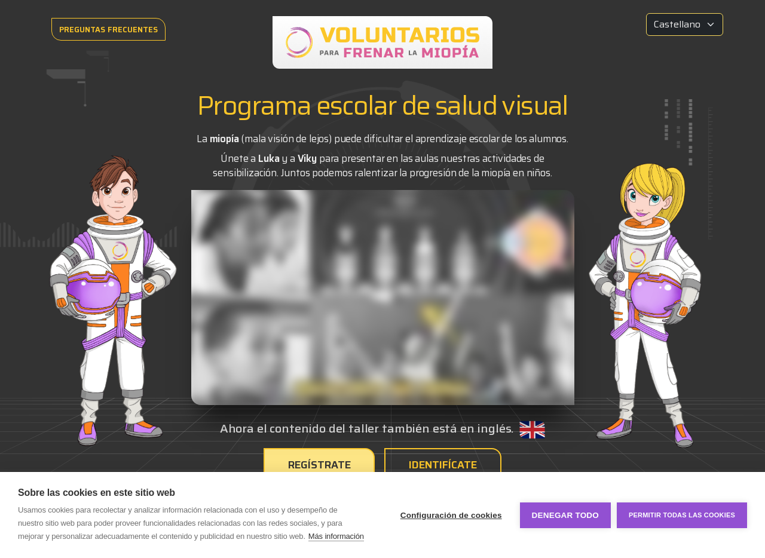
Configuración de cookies (451, 515)
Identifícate (443, 464)
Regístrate (319, 464)
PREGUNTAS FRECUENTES (108, 29)
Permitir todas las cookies (682, 515)
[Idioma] (684, 24)
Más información (336, 536)
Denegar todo (565, 515)
